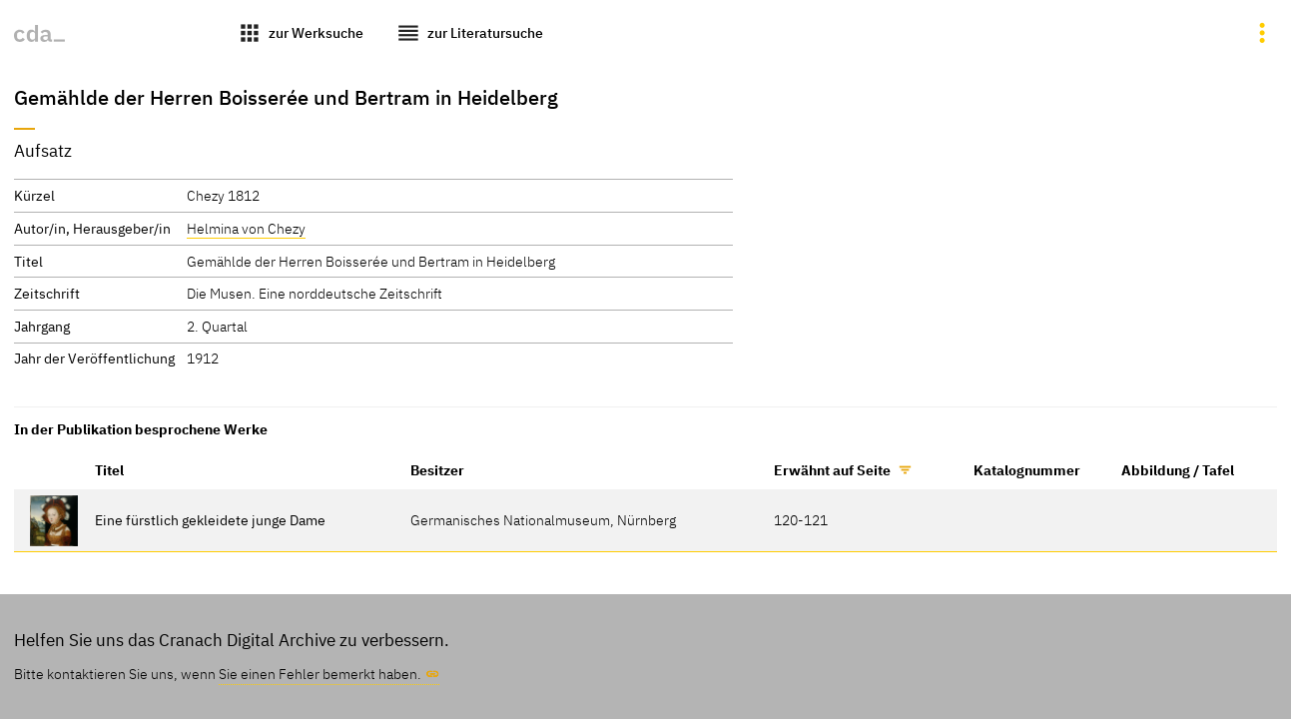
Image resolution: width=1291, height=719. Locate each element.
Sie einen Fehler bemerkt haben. (320, 673)
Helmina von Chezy (246, 228)
